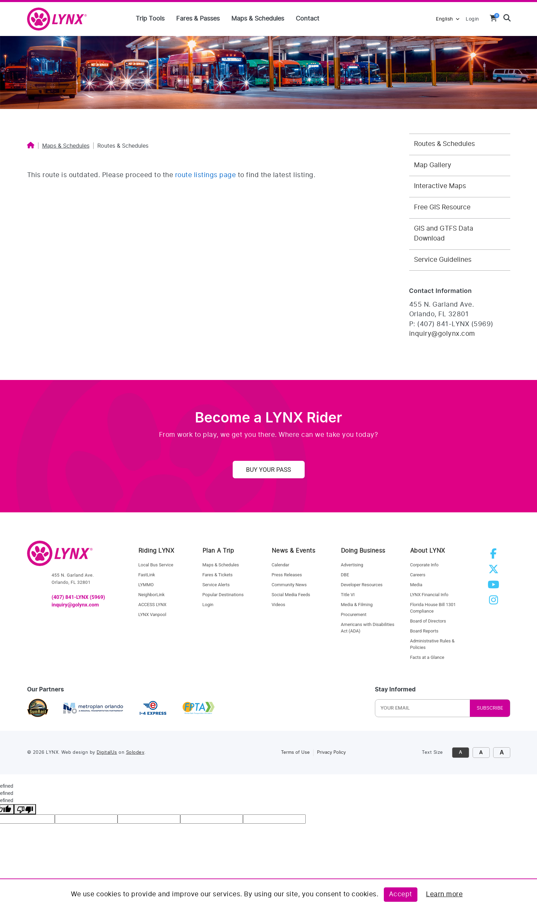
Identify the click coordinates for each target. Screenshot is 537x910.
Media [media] (416, 584)
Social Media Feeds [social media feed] (291, 594)
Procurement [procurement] (354, 614)
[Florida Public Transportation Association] (198, 708)
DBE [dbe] (345, 574)
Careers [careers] (418, 574)
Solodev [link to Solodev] (135, 752)
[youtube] (495, 586)
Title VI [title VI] (348, 594)
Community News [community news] (289, 584)
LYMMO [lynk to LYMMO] (146, 584)
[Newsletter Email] (421, 708)
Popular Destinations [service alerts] (223, 594)
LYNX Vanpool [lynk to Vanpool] (152, 614)
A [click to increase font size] (481, 752)
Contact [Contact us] (307, 19)
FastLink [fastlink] (146, 574)
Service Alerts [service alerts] (216, 584)
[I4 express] (153, 708)
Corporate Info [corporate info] (424, 564)
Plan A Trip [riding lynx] (218, 551)
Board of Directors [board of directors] (428, 621)
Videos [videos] (278, 604)
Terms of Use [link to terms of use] (295, 752)
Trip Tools (150, 19)
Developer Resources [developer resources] (362, 584)
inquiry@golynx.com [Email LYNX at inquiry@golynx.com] (442, 334)
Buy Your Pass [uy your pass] (268, 469)
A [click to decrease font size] (460, 752)
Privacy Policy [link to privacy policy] (331, 752)
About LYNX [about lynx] (427, 551)
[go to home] (60, 556)
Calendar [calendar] (281, 564)
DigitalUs (107, 752)
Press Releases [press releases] (287, 574)
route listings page (205, 175)
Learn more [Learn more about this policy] (444, 894)
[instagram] (495, 602)
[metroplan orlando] (93, 708)
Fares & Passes (198, 19)
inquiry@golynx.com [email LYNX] (75, 605)
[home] (59, 19)
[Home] (30, 146)
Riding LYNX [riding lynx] (156, 551)
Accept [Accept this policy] (400, 894)
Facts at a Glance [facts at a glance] (427, 657)
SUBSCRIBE (490, 708)
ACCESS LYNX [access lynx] (152, 604)
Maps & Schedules (257, 19)
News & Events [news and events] (294, 551)
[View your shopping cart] (493, 18)
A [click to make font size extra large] (502, 752)
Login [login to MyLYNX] (472, 19)
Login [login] (208, 604)
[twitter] (494, 571)
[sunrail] (38, 708)
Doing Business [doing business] (363, 551)
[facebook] (494, 555)
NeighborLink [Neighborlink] (151, 594)
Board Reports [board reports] (424, 631)
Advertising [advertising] (352, 564)
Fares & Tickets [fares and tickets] (218, 574)
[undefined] (25, 809)
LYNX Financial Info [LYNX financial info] (429, 594)
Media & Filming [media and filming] (357, 604)
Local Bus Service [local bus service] (155, 564)
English (448, 19)
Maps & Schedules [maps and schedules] (221, 564)
